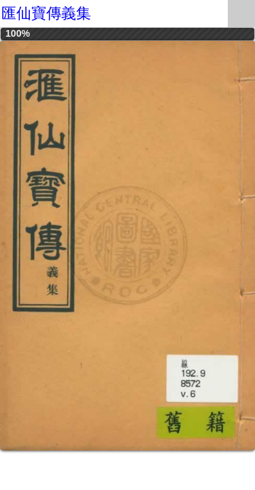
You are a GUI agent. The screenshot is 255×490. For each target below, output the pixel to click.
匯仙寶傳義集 (46, 13)
